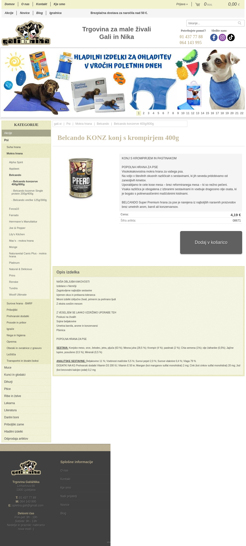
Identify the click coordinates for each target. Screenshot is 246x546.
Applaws (14, 168)
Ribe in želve (12, 396)
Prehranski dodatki (18, 316)
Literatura (10, 410)
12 (192, 113)
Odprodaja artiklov (16, 438)
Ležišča (11, 354)
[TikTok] (231, 37)
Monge (13, 247)
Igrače (10, 328)
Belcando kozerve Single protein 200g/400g (27, 192)
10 (182, 113)
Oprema (11, 341)
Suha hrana (14, 147)
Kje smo (59, 4)
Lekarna (9, 403)
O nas (25, 4)
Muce (7, 367)
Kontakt (41, 4)
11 (187, 113)
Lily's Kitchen (17, 234)
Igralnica (55, 13)
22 (241, 113)
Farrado (14, 215)
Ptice (7, 389)
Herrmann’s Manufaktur (23, 221)
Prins (12, 275)
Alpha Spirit (16, 162)
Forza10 (14, 208)
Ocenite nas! (133, 511)
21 (236, 113)
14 (202, 113)
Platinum (14, 262)
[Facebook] (214, 37)
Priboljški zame (14, 424)
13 (197, 113)
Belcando (15, 175)
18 (222, 113)
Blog (39, 13)
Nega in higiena (16, 335)
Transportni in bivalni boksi (23, 360)
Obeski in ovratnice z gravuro (24, 348)
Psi (6, 140)
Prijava (182, 4)
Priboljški (12, 309)
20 (231, 113)
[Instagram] (223, 37)
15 (207, 113)
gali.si (58, 123)
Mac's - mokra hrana (21, 240)
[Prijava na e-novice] (240, 474)
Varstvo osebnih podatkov (136, 479)
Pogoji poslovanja (130, 470)
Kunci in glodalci (15, 374)
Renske (13, 281)
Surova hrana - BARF (19, 303)
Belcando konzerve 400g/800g (25, 183)
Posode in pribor (16, 322)
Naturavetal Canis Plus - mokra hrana (27, 255)
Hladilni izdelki (13, 431)
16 (212, 113)
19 (227, 113)
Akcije (9, 13)
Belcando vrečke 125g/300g (30, 200)
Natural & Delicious (20, 269)
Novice (24, 13)
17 (217, 113)
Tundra (13, 288)
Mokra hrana (15, 153)
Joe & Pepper (17, 227)
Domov (10, 4)
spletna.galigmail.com (28, 505)
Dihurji (8, 382)
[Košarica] (218, 4)
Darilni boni (11, 417)
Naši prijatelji (68, 496)
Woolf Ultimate (18, 294)
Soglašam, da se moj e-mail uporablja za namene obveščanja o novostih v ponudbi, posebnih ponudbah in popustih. (211, 490)
